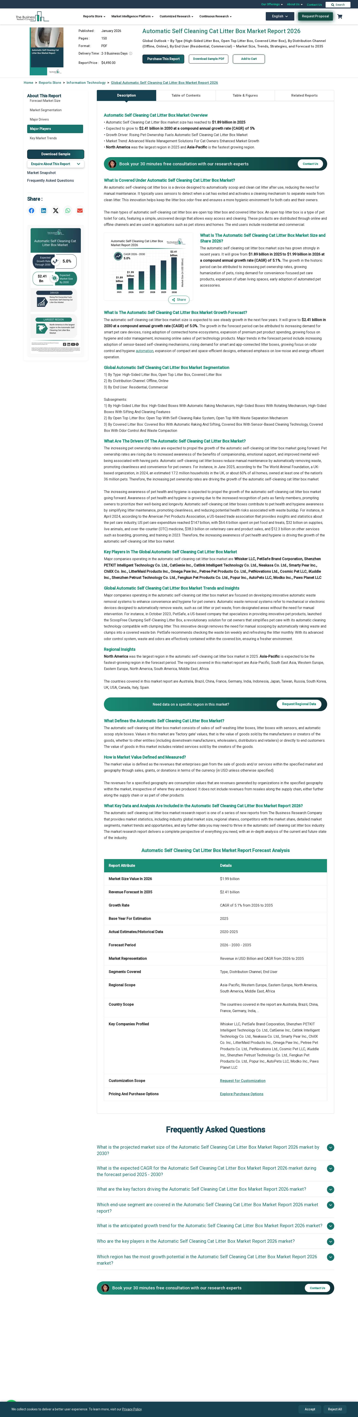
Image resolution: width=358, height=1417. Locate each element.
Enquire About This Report (55, 164)
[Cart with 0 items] (339, 16)
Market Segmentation (46, 110)
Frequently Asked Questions (50, 180)
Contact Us (314, 4)
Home (28, 83)
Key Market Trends (43, 138)
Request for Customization (243, 1081)
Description (126, 97)
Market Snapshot (41, 173)
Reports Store (94, 16)
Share (179, 299)
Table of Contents (185, 95)
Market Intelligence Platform (132, 16)
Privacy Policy (132, 1409)
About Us (295, 4)
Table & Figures (245, 95)
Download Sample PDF (208, 59)
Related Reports (304, 95)
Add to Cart (249, 59)
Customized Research (177, 16)
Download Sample (55, 154)
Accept (310, 1409)
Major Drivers (39, 119)
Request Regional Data (299, 704)
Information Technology (86, 83)
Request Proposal (315, 16)
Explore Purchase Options (241, 1094)
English (280, 16)
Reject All (335, 1409)
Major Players (40, 129)
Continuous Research (215, 16)
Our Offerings (272, 4)
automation (144, 351)
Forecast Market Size (45, 101)
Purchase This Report (163, 59)
